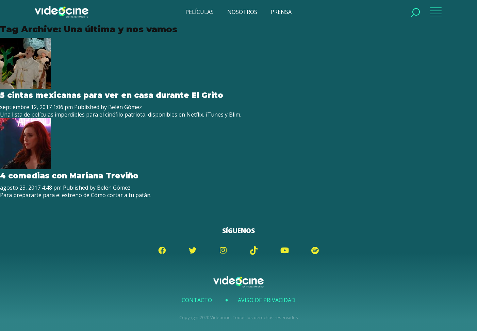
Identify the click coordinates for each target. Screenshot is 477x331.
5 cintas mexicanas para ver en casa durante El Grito (111, 95)
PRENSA (281, 12)
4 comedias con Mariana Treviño (69, 175)
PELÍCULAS (199, 12)
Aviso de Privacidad (266, 300)
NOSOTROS (242, 12)
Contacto (197, 300)
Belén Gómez (125, 107)
